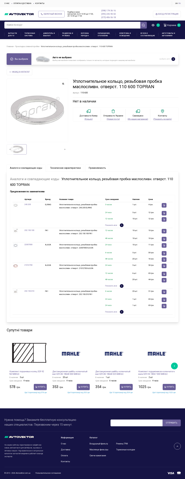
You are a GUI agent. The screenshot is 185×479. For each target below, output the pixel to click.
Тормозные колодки (125, 449)
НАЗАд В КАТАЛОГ (19, 72)
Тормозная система (29, 34)
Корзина (169, 25)
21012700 (28, 265)
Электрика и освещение (125, 34)
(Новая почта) (113, 119)
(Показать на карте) (162, 119)
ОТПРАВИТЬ (171, 423)
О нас (6, 3)
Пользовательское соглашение (48, 473)
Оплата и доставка (22, 3)
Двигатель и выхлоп (49, 34)
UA (176, 3)
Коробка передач (85, 34)
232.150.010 (29, 291)
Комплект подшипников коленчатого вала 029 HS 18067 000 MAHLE (156, 372)
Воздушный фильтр (99, 444)
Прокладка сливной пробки (27, 46)
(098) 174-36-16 (108, 10)
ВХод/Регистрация (166, 14)
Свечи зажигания (98, 455)
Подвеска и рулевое (67, 34)
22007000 (28, 244)
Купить (40, 387)
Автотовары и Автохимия (168, 34)
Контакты (39, 3)
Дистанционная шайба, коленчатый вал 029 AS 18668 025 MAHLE (112, 372)
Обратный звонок (51, 14)
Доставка (65, 449)
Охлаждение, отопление (104, 34)
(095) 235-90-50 (108, 14)
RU (179, 3)
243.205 (27, 204)
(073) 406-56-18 (108, 17)
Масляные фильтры (99, 449)
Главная (10, 46)
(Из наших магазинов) (138, 119)
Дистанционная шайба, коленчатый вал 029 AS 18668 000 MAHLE (69, 372)
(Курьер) (89, 119)
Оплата (64, 455)
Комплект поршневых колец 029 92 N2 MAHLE (26, 372)
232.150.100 (29, 230)
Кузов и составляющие (147, 34)
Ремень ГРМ (122, 444)
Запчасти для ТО (12, 34)
